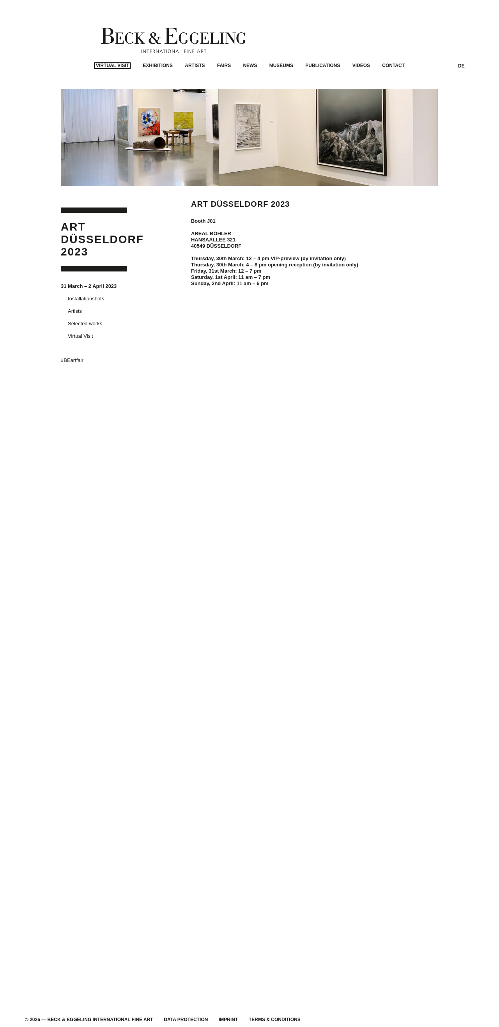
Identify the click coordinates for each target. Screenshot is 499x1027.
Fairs (224, 92)
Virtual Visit (112, 92)
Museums (281, 92)
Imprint (228, 1019)
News (250, 92)
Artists (195, 92)
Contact (393, 92)
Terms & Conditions (275, 1019)
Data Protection (186, 1019)
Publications (322, 92)
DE (461, 92)
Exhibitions (158, 92)
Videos (361, 92)
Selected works (85, 334)
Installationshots (86, 309)
